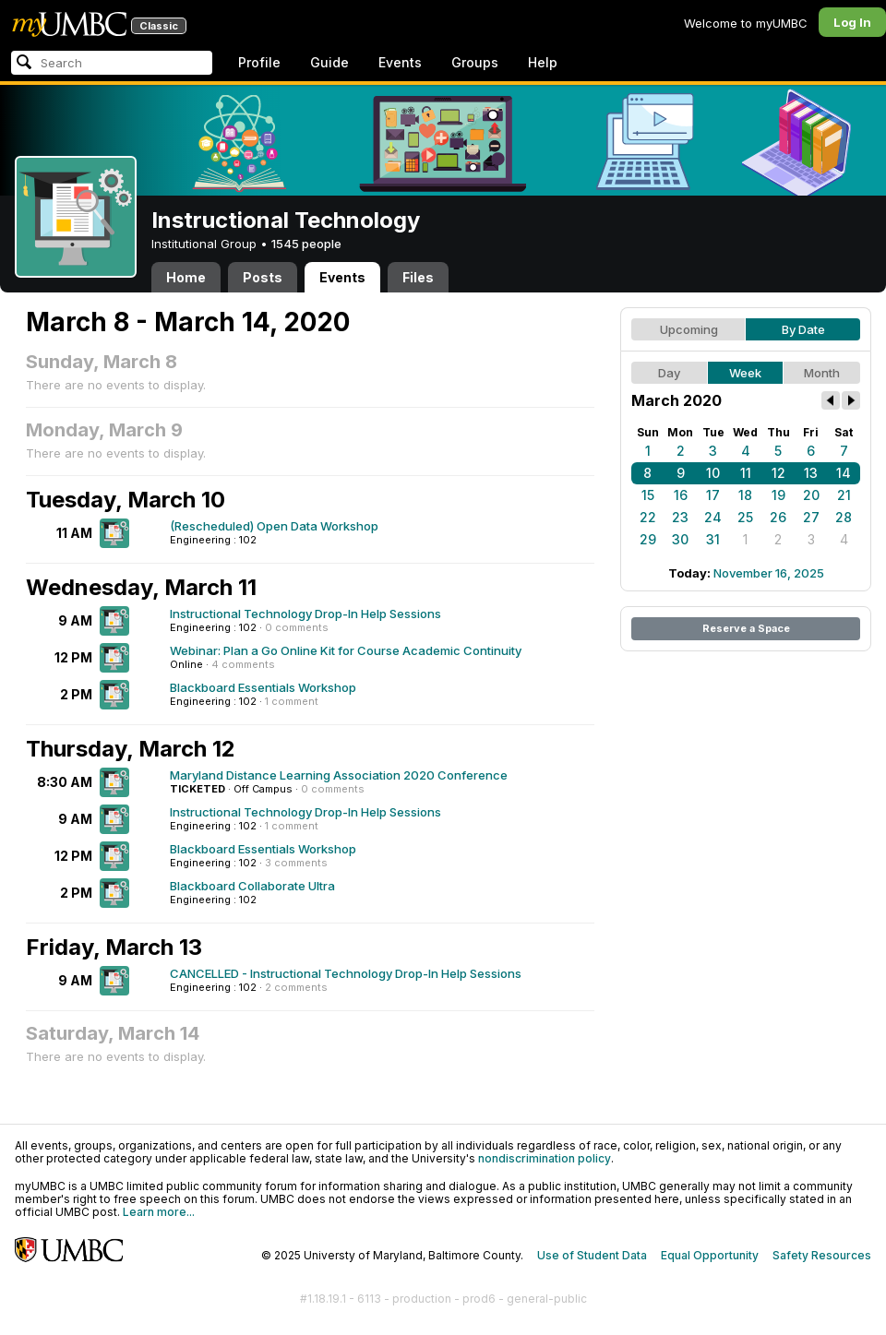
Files (418, 277)
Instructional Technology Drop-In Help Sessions (305, 613)
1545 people (306, 243)
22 (648, 517)
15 (647, 495)
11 (745, 473)
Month (822, 372)
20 (811, 495)
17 (713, 495)
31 (713, 539)
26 (778, 517)
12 (778, 473)
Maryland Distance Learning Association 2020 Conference (339, 775)
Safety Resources (821, 1255)
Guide (329, 62)
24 (713, 517)
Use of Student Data (592, 1255)
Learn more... (159, 1212)
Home (186, 277)
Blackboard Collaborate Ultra (252, 885)
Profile (259, 62)
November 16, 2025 (768, 573)
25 (745, 517)
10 (713, 473)
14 (843, 473)
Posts (262, 277)
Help (542, 62)
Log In (852, 22)
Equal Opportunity (710, 1255)
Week (745, 372)
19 (778, 495)
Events (400, 62)
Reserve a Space (746, 628)
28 (843, 517)
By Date (803, 329)
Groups (474, 62)
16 (681, 495)
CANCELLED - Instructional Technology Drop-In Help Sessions (345, 973)
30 (680, 539)
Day (669, 372)
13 (811, 473)
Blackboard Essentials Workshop (263, 687)
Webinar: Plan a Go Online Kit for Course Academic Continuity (345, 650)
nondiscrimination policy (544, 1158)
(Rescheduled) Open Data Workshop (274, 526)
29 (648, 539)
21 (844, 495)
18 (745, 495)
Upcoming (689, 329)
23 (680, 517)
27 (811, 517)
